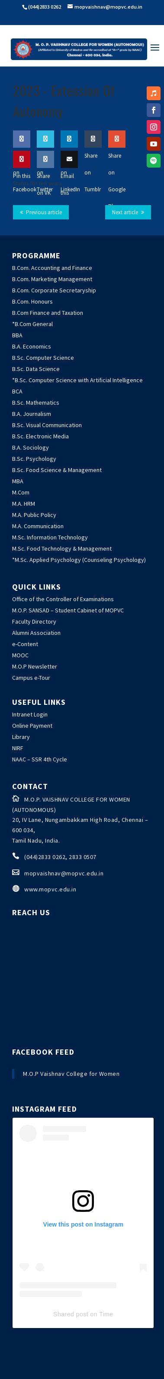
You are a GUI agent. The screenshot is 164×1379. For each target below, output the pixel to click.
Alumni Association (36, 633)
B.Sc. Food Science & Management (57, 470)
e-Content (25, 644)
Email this (69, 176)
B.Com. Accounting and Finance (52, 268)
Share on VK (45, 176)
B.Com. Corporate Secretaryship (54, 290)
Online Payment (32, 725)
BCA (17, 391)
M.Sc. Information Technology (50, 537)
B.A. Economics (31, 346)
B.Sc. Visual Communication (47, 425)
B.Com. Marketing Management (52, 279)
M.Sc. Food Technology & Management (62, 548)
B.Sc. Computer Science (43, 357)
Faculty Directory (34, 621)
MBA (17, 481)
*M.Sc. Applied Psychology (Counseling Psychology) (79, 560)
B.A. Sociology (30, 447)
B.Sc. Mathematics (35, 402)
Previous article (44, 212)
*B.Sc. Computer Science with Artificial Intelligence (77, 380)
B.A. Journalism (31, 414)
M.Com (20, 492)
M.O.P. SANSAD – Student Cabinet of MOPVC (68, 610)
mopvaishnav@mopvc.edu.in (63, 873)
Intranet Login (30, 714)
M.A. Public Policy (34, 515)
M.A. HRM (23, 503)
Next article (125, 212)
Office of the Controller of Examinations (63, 599)
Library (21, 737)
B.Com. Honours (32, 301)
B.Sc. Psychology (34, 459)
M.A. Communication (38, 526)
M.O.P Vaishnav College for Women (71, 1074)
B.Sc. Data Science (36, 369)
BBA (17, 335)
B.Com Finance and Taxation (47, 313)
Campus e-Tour (31, 678)
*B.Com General (32, 324)
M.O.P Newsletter (34, 666)
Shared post (70, 1314)
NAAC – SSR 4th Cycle (39, 759)
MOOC (20, 655)
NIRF (17, 748)
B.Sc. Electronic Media (40, 436)
